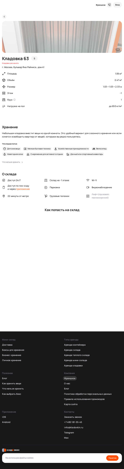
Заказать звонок (73, 417)
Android (6, 422)
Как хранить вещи (11, 383)
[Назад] (4, 17)
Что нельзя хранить (13, 388)
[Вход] (117, 5)
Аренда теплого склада (77, 355)
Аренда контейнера (74, 344)
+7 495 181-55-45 (73, 422)
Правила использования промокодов (84, 399)
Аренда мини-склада (75, 360)
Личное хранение (11, 360)
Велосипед (101, 148)
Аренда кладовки (73, 365)
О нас (67, 383)
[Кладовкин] (4, 5)
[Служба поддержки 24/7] (109, 5)
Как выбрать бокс (11, 393)
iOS (4, 417)
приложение (23, 189)
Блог (4, 378)
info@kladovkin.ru (73, 427)
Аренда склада (72, 349)
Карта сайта (70, 404)
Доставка (7, 344)
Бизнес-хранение (11, 355)
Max (66, 437)
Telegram (69, 432)
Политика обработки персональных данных (88, 393)
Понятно (112, 458)
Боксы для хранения (13, 349)
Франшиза (100, 5)
